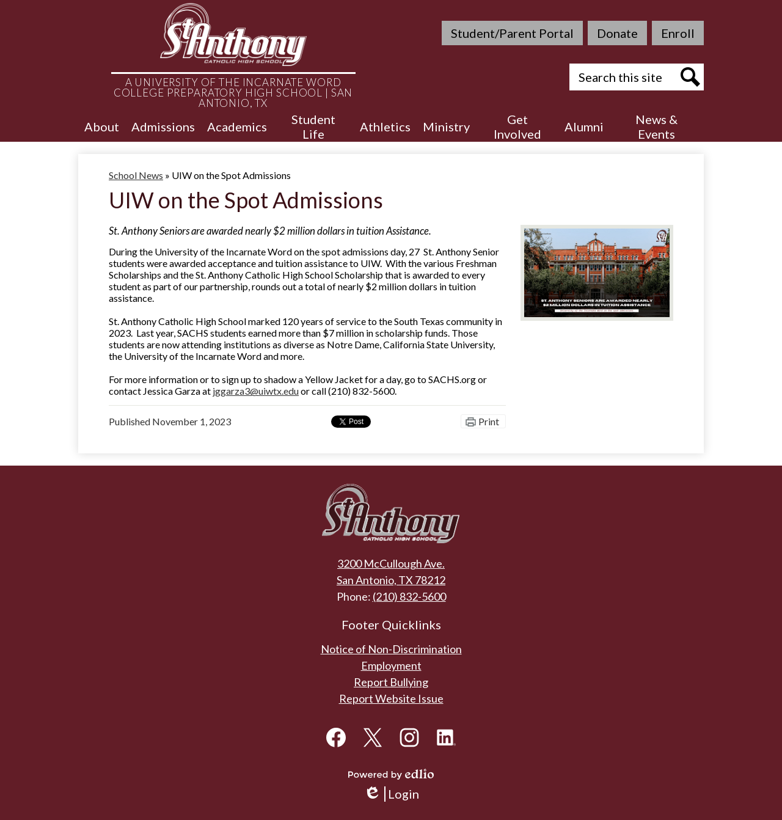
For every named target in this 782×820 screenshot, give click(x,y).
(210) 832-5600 (409, 596)
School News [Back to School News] (136, 175)
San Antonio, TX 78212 (391, 580)
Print (488, 421)
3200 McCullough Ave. (391, 563)
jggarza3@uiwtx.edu (256, 391)
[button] (101, 126)
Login (391, 794)
